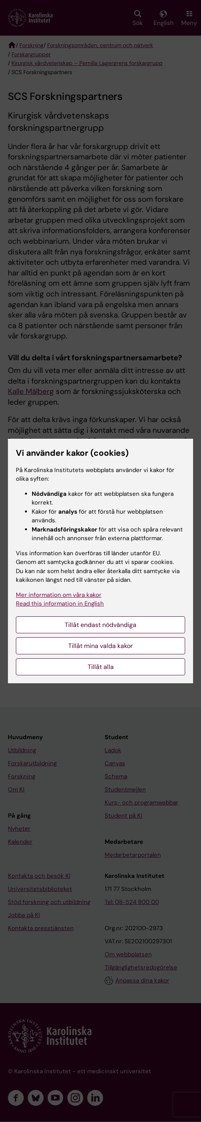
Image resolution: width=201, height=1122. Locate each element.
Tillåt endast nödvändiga (100, 625)
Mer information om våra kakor (58, 595)
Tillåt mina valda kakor (100, 646)
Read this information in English (60, 604)
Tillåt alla (101, 667)
